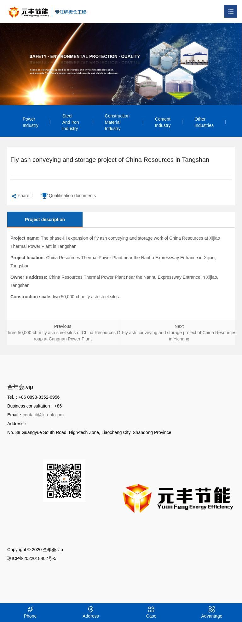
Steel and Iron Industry (70, 122)
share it (21, 196)
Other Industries (204, 122)
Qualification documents (68, 196)
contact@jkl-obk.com (43, 414)
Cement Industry (163, 122)
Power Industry (30, 122)
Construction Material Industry (117, 122)
